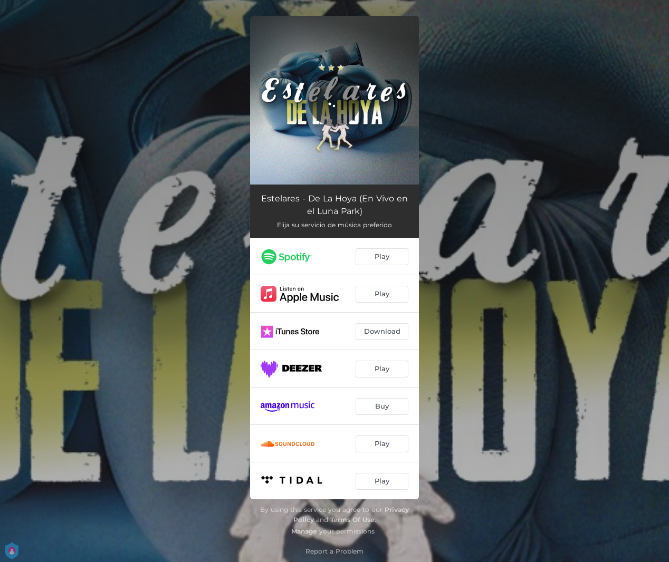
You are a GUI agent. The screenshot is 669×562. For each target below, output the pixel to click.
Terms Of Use (352, 520)
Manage (304, 531)
